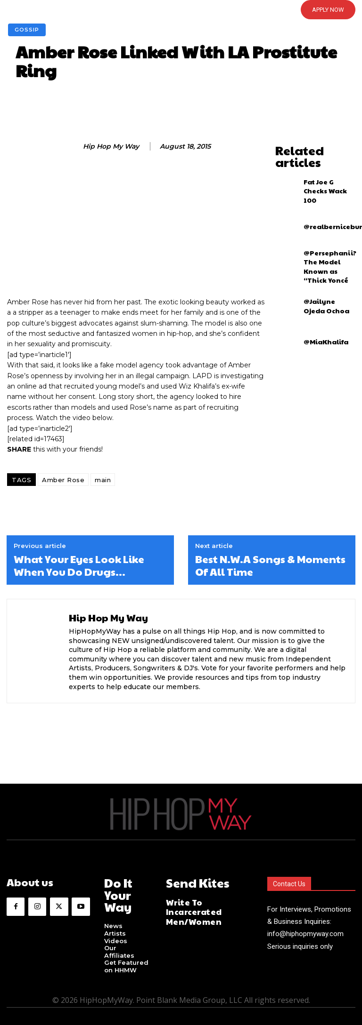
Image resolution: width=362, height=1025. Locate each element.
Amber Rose (63, 480)
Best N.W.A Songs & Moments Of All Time (270, 565)
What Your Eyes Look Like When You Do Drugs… (79, 565)
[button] (166, 9)
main (103, 480)
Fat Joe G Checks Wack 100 (324, 176)
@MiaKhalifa (321, 319)
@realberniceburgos (331, 212)
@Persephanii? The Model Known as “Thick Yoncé (327, 248)
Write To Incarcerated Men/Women (204, 903)
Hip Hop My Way (111, 147)
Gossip (27, 30)
